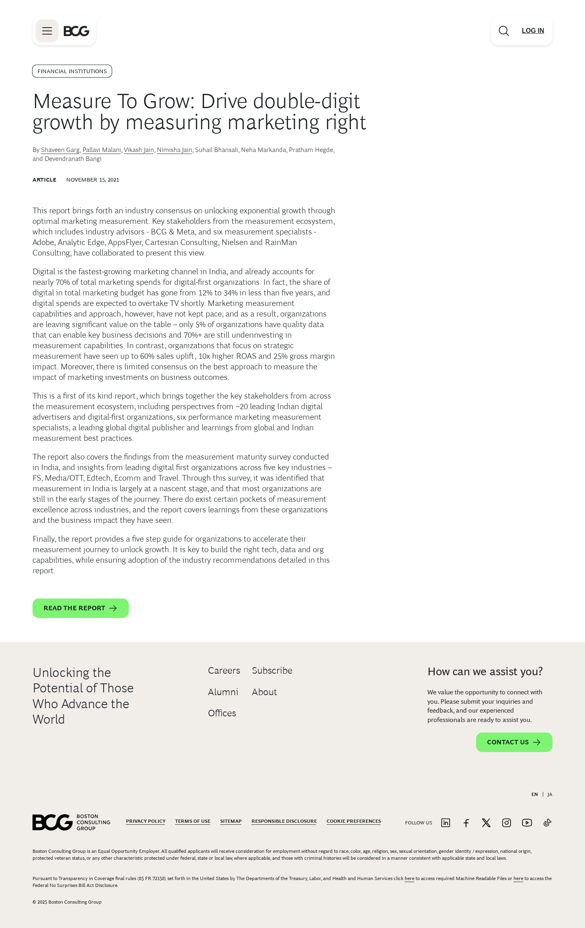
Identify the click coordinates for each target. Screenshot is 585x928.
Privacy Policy (145, 821)
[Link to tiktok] (547, 823)
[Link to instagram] (506, 823)
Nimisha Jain (174, 149)
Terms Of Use (192, 821)
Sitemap (231, 821)
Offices (222, 712)
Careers (224, 670)
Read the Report (80, 608)
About (264, 691)
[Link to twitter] (486, 823)
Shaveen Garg (60, 149)
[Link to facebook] (466, 823)
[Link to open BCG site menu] (47, 31)
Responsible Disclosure (284, 821)
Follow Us (418, 823)
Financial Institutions (72, 71)
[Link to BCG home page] (76, 31)
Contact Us (514, 742)
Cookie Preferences (354, 821)
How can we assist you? (485, 671)
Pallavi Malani (101, 149)
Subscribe (272, 670)
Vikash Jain (139, 149)
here (409, 878)
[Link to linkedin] (445, 823)
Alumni (223, 691)
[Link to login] (533, 31)
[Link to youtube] (527, 823)
